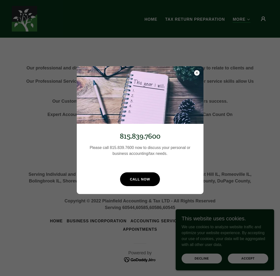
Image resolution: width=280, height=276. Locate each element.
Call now (140, 179)
